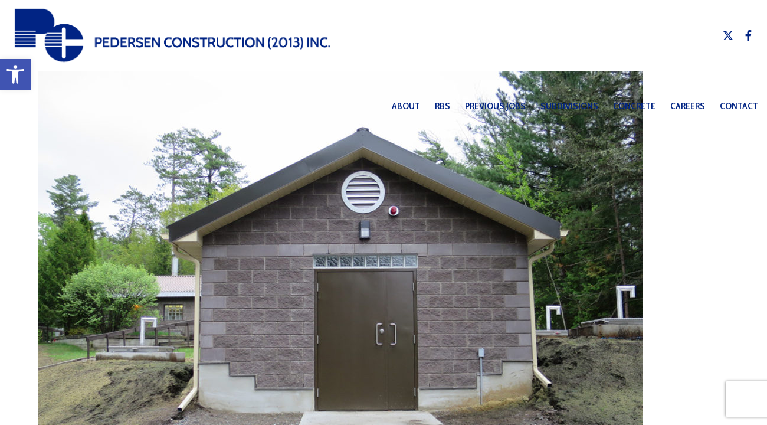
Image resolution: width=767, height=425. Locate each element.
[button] (15, 74)
